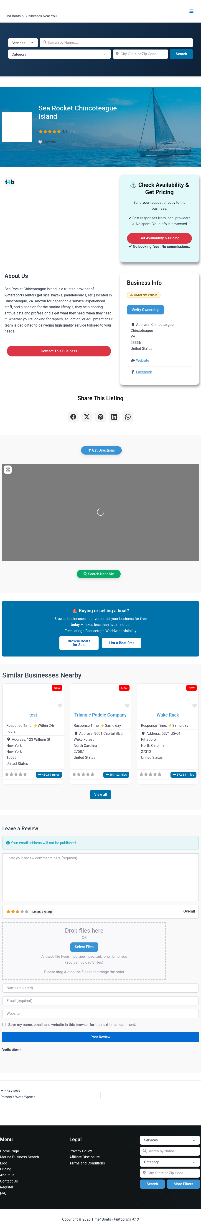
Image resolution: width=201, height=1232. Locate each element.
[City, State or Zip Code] (140, 54)
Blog (3, 1163)
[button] (7, 697)
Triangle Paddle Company (100, 715)
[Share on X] (86, 416)
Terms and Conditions (87, 1163)
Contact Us (9, 1181)
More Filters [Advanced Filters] (183, 1184)
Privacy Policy (80, 1151)
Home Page (9, 1151)
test (33, 715)
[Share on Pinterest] (100, 416)
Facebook (144, 372)
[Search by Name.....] (116, 42)
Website (142, 360)
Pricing (5, 1169)
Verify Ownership (145, 310)
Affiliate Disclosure (84, 1157)
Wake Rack (168, 715)
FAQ (3, 1193)
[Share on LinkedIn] (114, 416)
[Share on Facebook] (73, 416)
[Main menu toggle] (191, 11)
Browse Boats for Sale (79, 643)
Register (6, 1187)
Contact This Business (59, 351)
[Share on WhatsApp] (127, 416)
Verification (11, 1050)
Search (184, 53)
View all (100, 795)
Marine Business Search (19, 1157)
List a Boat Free (122, 643)
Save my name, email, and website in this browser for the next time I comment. (72, 1025)
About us (7, 1175)
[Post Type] (23, 42)
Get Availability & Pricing (159, 238)
